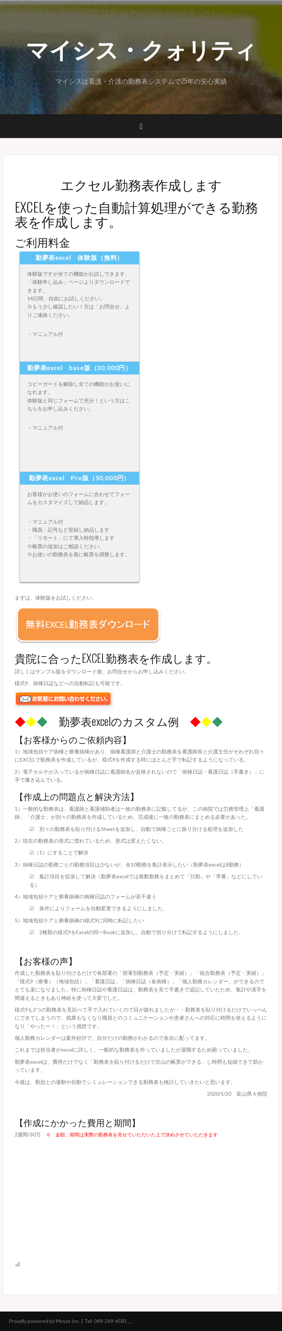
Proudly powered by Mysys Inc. (44, 1321)
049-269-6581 (110, 1321)
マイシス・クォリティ (141, 48)
